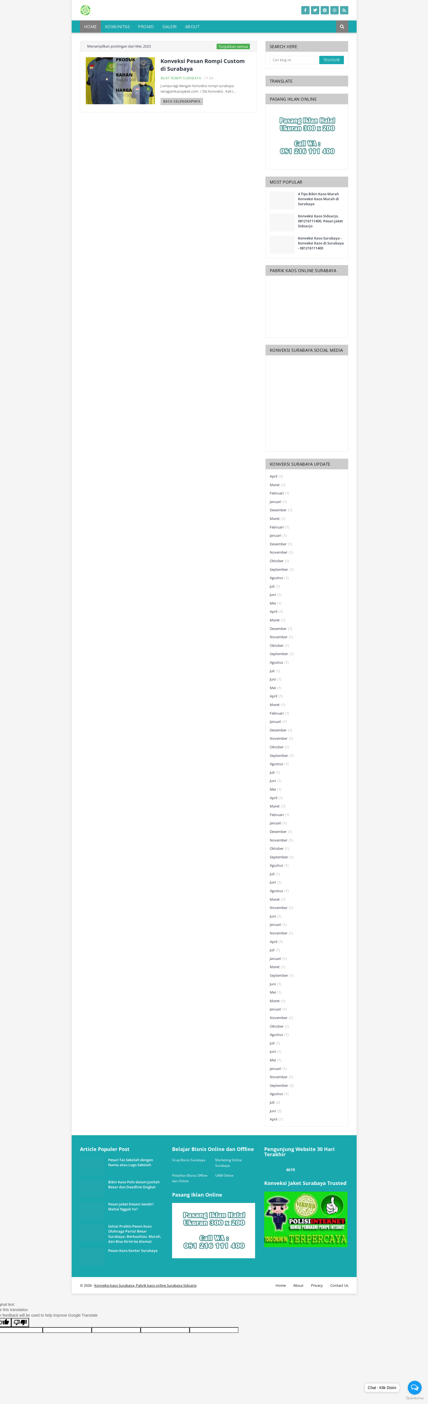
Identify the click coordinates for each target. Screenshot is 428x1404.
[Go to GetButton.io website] (415, 1398)
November (281, 552)
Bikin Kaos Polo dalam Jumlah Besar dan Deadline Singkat (134, 1184)
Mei (275, 603)
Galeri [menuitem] (169, 26)
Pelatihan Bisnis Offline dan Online (189, 1178)
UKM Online (224, 1175)
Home (281, 1285)
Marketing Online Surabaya (228, 1163)
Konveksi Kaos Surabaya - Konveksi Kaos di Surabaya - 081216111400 (321, 243)
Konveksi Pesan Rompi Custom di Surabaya (202, 64)
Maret (277, 485)
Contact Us (339, 1285)
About (298, 1285)
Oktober (279, 561)
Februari (279, 493)
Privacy (317, 1285)
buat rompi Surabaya (181, 78)
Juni (275, 595)
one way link (101, 1143)
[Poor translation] (20, 1322)
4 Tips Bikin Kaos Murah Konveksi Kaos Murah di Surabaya (318, 198)
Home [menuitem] (90, 26)
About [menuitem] (192, 26)
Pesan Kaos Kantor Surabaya (133, 1250)
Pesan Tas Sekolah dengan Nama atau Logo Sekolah (130, 1162)
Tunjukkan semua (233, 46)
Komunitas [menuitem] (117, 26)
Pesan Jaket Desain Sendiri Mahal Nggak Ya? (131, 1207)
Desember (281, 510)
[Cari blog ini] (294, 60)
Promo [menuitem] (146, 26)
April (276, 476)
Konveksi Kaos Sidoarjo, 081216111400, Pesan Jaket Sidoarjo (320, 220)
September (282, 569)
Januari (278, 502)
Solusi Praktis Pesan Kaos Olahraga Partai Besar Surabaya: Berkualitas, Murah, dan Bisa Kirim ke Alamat (134, 1234)
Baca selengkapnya (182, 101)
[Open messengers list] (415, 1388)
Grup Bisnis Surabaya (188, 1160)
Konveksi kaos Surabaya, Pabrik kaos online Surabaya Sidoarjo (145, 1285)
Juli (275, 586)
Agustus (279, 578)
